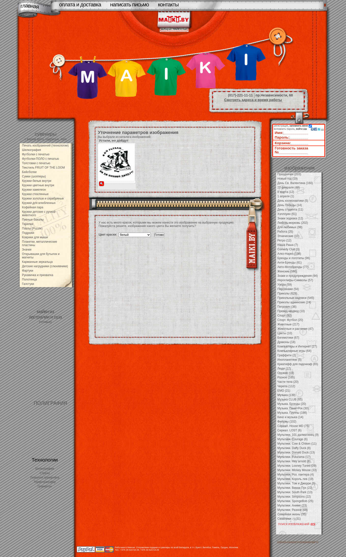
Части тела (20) (288, 382)
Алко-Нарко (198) (289, 253)
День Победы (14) (289, 205)
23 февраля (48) (288, 187)
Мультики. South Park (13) (295, 492)
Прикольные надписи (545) (295, 298)
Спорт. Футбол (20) (290, 320)
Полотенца (29, 279)
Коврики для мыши (35, 237)
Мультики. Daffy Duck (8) (294, 448)
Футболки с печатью (36, 154)
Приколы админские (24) (294, 302)
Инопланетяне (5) (289, 359)
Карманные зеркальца (37, 262)
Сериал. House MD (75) (293, 426)
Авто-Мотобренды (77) (292, 267)
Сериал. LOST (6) (289, 430)
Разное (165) (286, 377)
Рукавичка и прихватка (37, 275)
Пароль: (282, 137)
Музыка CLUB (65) (290, 399)
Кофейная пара (32, 207)
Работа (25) (285, 231)
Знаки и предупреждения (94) (297, 276)
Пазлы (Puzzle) (32, 228)
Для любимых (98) (290, 227)
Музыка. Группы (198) (292, 412)
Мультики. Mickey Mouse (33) (297, 470)
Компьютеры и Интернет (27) (297, 346)
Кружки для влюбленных (39, 203)
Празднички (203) (289, 174)
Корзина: (283, 143)
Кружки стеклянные (35, 194)
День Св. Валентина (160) (295, 183)
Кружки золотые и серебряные (43, 198)
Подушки (28, 233)
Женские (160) (287, 271)
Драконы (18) (286, 342)
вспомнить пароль (284, 129)
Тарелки (27, 224)
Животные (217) (288, 324)
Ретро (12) (284, 240)
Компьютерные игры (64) (294, 351)
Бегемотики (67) (288, 337)
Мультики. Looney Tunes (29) (297, 465)
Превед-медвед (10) (291, 311)
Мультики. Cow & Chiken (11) (297, 443)
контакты (168, 4)
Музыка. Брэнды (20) (291, 404)
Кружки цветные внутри (38, 185)
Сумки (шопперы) (34, 176)
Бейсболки (29, 172)
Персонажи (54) (288, 289)
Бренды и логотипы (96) (293, 258)
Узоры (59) (284, 284)
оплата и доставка (80, 4)
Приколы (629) (287, 293)
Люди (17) (284, 368)
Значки (27, 249)
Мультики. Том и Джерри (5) (296, 483)
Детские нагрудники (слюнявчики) (45, 266)
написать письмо (129, 4)
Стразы (45, 473)
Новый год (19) (287, 178)
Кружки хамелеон (34, 189)
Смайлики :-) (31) (289, 518)
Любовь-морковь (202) (292, 223)
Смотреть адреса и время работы (253, 100)
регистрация (281, 125)
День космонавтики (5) (292, 200)
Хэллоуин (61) (287, 214)
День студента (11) (290, 209)
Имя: (279, 133)
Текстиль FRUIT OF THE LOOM (43, 167)
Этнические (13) (288, 236)
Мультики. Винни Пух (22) (294, 488)
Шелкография (31, 150)
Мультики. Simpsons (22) (294, 496)
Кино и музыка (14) (290, 417)
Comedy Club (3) (288, 249)
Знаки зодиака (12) (290, 218)
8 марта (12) (285, 192)
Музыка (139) (286, 395)
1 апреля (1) (285, 196)
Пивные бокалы (33, 219)
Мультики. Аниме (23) (292, 505)
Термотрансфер (44, 482)
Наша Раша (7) (287, 245)
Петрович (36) (287, 306)
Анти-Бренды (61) (289, 262)
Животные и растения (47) (295, 329)
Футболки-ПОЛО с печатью (40, 158)
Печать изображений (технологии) (45, 145)
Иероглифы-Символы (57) (295, 280)
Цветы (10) (284, 333)
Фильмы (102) (286, 421)
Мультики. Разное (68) (292, 510)
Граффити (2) (286, 355)
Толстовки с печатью (36, 163)
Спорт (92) (284, 315)
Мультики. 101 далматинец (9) (298, 435)
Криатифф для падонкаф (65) (297, 364)
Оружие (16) (285, 373)
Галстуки (28, 284)
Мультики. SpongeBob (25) (295, 501)
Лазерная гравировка (44, 477)
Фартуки (27, 270)
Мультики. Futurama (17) (294, 457)
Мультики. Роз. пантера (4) (295, 474)
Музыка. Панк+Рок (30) (293, 408)
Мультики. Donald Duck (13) (296, 452)
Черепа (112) (286, 386)
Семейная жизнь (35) (291, 514)
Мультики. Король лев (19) (295, 479)
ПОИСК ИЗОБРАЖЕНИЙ (293, 524)
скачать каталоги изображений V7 (297, 542)
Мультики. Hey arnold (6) (294, 461)
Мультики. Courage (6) (292, 439)
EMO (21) (283, 390)
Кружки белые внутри (37, 181)
